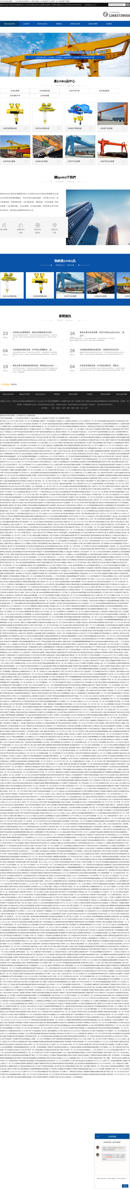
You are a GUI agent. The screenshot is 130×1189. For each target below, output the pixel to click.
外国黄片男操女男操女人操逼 (115, 486)
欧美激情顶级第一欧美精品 (13, 573)
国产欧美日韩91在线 (15, 527)
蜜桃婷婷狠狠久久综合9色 (120, 693)
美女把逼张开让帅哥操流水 (14, 1044)
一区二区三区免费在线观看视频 (19, 968)
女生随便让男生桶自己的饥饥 (117, 532)
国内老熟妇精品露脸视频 (78, 486)
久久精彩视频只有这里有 (66, 440)
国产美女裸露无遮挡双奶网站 (10, 443)
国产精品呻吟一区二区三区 (29, 522)
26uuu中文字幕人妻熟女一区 (24, 486)
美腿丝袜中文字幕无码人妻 (97, 532)
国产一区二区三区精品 (10, 973)
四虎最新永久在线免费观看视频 (108, 600)
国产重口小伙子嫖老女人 (104, 587)
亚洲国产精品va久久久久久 (48, 813)
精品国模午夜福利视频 (61, 459)
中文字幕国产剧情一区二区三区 (50, 963)
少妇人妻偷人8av (21, 502)
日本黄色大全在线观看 (79, 630)
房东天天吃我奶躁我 (52, 859)
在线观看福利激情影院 (22, 693)
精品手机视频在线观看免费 (83, 946)
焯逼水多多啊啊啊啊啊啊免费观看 (109, 859)
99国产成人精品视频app (13, 786)
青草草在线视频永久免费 (26, 1039)
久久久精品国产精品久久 (60, 952)
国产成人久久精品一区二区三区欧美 (89, 856)
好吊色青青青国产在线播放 (92, 968)
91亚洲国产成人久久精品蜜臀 (116, 881)
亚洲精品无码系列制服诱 (15, 1036)
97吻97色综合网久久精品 (98, 712)
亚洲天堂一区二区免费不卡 (100, 747)
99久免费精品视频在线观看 (44, 769)
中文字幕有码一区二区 (96, 875)
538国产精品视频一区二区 (81, 1041)
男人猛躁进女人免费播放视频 (53, 445)
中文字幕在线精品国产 (47, 788)
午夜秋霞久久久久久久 (19, 1009)
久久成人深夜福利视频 (104, 617)
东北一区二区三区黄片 (51, 862)
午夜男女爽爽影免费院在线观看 (87, 669)
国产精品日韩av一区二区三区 (59, 908)
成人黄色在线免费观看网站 (70, 573)
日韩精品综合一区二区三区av (79, 541)
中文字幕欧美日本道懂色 (10, 647)
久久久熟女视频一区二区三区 (47, 443)
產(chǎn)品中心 (40, 394)
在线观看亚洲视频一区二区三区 (25, 470)
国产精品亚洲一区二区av (10, 562)
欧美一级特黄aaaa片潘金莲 (92, 426)
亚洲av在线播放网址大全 (94, 1017)
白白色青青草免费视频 (102, 434)
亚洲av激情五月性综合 (85, 453)
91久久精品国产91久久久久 (60, 429)
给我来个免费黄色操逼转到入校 (10, 826)
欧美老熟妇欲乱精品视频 (19, 1055)
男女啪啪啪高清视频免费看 (108, 960)
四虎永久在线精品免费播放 (16, 426)
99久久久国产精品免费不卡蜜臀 (57, 1009)
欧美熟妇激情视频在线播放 (22, 489)
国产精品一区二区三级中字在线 (45, 481)
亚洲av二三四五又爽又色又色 (36, 532)
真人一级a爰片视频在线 (58, 614)
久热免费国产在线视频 (70, 971)
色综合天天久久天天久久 (43, 434)
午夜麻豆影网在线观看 (121, 497)
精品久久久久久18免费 (96, 1069)
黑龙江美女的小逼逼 (26, 845)
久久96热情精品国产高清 (13, 459)
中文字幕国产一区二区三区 (36, 865)
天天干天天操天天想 (68, 766)
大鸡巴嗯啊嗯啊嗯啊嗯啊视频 (113, 619)
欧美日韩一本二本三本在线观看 (92, 619)
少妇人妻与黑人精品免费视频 (55, 584)
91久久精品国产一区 (87, 671)
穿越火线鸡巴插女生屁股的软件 (26, 712)
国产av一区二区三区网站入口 (111, 513)
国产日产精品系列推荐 (82, 535)
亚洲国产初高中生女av (86, 957)
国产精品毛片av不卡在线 (40, 611)
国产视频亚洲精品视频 (27, 581)
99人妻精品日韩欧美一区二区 (62, 432)
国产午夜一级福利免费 (89, 644)
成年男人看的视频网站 (49, 1031)
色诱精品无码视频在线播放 (95, 821)
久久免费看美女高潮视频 (42, 1001)
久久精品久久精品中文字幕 (23, 756)
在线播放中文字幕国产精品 (33, 598)
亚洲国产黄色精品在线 (65, 443)
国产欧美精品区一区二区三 (109, 581)
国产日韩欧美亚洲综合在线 (83, 500)
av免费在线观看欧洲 (51, 636)
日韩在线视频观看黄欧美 (26, 641)
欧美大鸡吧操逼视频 (62, 581)
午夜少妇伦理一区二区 (87, 982)
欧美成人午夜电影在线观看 (67, 1003)
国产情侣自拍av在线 (42, 835)
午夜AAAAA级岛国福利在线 (16, 690)
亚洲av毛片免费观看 (11, 641)
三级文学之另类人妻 (60, 524)
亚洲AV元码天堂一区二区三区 (58, 1028)
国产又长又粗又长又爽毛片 (70, 671)
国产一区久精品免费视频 (93, 952)
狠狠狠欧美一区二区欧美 (86, 1036)
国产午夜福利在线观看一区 (47, 1066)
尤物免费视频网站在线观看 (101, 916)
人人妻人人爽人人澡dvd (58, 973)
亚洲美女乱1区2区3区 (57, 489)
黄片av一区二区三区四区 (67, 1012)
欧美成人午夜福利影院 (7, 655)
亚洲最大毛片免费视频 (86, 448)
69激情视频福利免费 (60, 685)
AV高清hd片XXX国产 (45, 696)
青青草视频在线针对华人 (8, 530)
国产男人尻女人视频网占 (34, 644)
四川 (86, 408)
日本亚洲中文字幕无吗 (47, 826)
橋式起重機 (40, 5)
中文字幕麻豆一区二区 (64, 701)
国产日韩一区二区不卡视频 (93, 445)
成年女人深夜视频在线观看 (114, 837)
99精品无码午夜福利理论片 (52, 824)
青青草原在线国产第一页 (116, 459)
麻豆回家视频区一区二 (11, 666)
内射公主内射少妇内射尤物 (48, 892)
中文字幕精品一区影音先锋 (88, 600)
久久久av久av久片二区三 (108, 655)
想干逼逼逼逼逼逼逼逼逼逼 (54, 424)
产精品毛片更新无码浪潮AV (29, 666)
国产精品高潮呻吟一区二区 (111, 426)
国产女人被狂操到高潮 (13, 600)
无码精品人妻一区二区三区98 (59, 606)
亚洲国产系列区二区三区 (34, 579)
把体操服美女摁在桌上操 (69, 739)
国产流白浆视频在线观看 (35, 777)
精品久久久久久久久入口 (26, 538)
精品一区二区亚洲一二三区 (14, 511)
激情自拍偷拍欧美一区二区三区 (19, 483)
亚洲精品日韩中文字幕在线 (108, 584)
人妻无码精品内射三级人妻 (57, 968)
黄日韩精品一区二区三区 (115, 483)
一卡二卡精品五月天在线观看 (118, 609)
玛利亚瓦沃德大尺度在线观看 (106, 647)
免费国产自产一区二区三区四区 (66, 453)
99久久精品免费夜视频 (7, 481)
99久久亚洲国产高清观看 (84, 663)
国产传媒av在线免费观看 (29, 595)
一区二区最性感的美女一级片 (113, 816)
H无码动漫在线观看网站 (50, 639)
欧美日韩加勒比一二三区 (50, 576)
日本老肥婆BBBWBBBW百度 (98, 973)
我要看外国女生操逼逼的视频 (86, 557)
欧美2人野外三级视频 (12, 663)
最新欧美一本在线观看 (23, 609)
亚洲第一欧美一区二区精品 (33, 935)
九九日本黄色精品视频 (32, 1033)
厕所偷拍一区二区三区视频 (48, 600)
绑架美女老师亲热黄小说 (47, 522)
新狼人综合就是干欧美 (92, 758)
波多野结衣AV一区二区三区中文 (32, 674)
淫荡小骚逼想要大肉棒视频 (13, 1022)
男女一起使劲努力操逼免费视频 (30, 508)
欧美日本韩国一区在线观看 (70, 802)
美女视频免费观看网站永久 (87, 813)
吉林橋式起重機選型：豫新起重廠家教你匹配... (33, 332)
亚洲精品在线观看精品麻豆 (110, 682)
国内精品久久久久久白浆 (26, 434)
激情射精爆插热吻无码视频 (54, 552)
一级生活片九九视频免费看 (53, 881)
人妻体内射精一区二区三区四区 (38, 998)
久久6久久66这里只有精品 (11, 742)
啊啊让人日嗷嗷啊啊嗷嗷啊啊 (71, 867)
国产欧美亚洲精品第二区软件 (71, 513)
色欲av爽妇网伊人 (54, 671)
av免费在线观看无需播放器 (104, 786)
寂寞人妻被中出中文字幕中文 (106, 481)
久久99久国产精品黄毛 (103, 750)
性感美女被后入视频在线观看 (46, 854)
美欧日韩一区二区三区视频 (105, 595)
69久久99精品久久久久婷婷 (17, 652)
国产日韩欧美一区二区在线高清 (69, 639)
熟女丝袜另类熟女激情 (20, 783)
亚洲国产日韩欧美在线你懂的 (33, 1022)
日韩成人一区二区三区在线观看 (104, 453)
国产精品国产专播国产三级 (68, 497)
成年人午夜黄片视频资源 (13, 720)
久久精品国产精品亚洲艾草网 (88, 549)
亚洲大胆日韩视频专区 (94, 592)
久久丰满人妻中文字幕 (84, 674)
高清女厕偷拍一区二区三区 (65, 788)
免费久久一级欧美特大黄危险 (27, 766)
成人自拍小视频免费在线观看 (12, 440)
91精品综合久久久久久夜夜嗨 (97, 911)
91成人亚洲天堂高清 (55, 971)
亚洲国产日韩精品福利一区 (33, 511)
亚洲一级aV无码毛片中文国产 (33, 1006)
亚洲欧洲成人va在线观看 (84, 530)
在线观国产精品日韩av (119, 753)
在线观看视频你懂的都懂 (90, 1047)
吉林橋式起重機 (41, 161)
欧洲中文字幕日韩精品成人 (43, 462)
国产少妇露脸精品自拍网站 (39, 718)
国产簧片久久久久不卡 (7, 421)
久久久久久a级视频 (77, 1033)
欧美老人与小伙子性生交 (8, 434)
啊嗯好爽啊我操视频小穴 (53, 783)
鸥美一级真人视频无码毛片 (92, 562)
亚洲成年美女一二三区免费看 (111, 489)
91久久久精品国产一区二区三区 (51, 467)
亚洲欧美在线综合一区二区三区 (96, 459)
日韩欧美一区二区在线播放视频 (87, 505)
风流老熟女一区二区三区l (65, 930)
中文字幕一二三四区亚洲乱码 (41, 492)
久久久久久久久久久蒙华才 (43, 478)
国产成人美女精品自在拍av (16, 579)
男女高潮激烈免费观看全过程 (72, 426)
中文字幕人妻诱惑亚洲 (56, 677)
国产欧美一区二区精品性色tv (60, 829)
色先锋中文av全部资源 (28, 443)
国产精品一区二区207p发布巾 (39, 1055)
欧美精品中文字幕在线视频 (41, 734)
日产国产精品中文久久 (65, 1031)
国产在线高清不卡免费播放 (58, 758)
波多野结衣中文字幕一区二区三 (78, 712)
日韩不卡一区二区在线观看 (10, 807)
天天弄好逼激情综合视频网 (114, 625)
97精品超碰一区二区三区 (43, 486)
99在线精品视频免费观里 (59, 516)
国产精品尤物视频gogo (62, 1025)
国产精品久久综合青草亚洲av (56, 875)
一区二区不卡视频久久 (110, 886)
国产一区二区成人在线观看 (44, 884)
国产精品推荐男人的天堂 (50, 796)
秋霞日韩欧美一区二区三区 (74, 655)
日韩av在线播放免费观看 (79, 1025)
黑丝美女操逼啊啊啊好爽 (8, 933)
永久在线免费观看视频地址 (71, 619)
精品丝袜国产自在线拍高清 (115, 421)
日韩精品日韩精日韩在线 (68, 628)
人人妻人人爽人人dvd (103, 824)
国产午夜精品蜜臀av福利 (8, 437)
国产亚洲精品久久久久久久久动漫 (101, 1041)
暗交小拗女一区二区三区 (103, 448)
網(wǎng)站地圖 (121, 394)
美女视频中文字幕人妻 (77, 543)
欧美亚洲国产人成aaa (109, 516)
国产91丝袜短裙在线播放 (99, 641)
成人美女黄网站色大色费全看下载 (86, 440)
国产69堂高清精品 (71, 652)
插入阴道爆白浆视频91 (7, 571)
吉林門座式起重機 (107, 161)
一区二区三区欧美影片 (32, 467)
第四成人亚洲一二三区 (67, 579)
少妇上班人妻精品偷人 (112, 494)
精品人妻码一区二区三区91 (33, 1044)
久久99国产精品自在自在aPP (53, 502)
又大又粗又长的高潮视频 (59, 492)
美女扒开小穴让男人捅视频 (89, 633)
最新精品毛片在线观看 (79, 1074)
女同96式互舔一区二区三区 (107, 914)
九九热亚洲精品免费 (94, 554)
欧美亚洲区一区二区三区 (114, 1074)
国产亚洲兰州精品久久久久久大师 (50, 619)
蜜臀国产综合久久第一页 (15, 598)
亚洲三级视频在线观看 (105, 573)
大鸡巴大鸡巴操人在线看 (76, 758)
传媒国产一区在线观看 (47, 421)
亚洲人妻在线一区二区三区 (45, 581)
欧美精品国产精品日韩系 (116, 712)
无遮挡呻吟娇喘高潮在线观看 (26, 995)
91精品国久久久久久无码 (83, 788)
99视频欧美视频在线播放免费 (23, 516)
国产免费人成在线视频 (56, 437)
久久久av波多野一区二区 (27, 987)
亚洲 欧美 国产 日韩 (111, 456)
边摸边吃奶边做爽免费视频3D (45, 549)
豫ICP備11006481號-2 (105, 404)
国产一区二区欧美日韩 (31, 587)
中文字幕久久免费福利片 (105, 639)
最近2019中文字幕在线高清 (66, 505)
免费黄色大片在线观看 (29, 873)
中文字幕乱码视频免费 (23, 611)
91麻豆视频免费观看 (94, 462)
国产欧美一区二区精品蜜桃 (68, 796)
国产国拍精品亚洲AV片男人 (91, 513)
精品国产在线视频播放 (106, 505)
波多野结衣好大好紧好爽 (31, 658)
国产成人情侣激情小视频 (59, 734)
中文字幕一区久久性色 (29, 685)
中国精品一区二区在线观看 (56, 878)
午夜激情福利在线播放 (77, 606)
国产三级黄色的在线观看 (36, 652)
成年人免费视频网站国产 (67, 511)
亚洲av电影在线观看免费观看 (80, 829)
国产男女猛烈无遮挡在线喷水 (24, 432)
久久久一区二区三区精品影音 (113, 445)
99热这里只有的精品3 (25, 437)
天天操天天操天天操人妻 (65, 451)
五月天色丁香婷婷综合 (77, 715)
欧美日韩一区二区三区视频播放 (16, 565)
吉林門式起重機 (74, 161)
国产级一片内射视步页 (107, 840)
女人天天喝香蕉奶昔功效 (30, 826)
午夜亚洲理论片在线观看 (84, 568)
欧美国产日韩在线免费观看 (90, 840)
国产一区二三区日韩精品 (54, 865)
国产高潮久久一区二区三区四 (18, 894)
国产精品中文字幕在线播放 (68, 892)
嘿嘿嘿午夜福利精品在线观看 (113, 954)
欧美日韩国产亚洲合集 (61, 538)
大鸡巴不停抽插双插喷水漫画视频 (103, 884)
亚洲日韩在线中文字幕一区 (38, 772)
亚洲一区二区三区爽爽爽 (85, 511)
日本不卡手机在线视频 (43, 641)
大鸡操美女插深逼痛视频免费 (57, 982)
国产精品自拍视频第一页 (74, 1001)
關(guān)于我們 (24, 394)
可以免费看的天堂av (88, 464)
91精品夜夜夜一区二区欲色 (84, 944)
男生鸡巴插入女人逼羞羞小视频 (49, 843)
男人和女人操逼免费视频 (20, 1017)
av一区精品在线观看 (74, 1047)
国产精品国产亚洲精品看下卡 (14, 935)
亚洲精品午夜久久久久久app (108, 783)
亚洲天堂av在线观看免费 (119, 766)
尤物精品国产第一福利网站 (106, 870)
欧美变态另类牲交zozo (30, 440)
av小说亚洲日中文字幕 (92, 581)
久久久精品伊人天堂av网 (93, 516)
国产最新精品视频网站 (23, 949)
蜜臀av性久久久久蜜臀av (84, 473)
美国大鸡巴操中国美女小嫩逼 (115, 723)
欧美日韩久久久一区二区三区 (41, 483)
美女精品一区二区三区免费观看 (36, 682)
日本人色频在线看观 (14, 963)
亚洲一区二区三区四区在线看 (62, 622)
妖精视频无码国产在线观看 (47, 505)
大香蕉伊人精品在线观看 (103, 922)
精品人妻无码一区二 (66, 546)
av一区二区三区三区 (18, 424)
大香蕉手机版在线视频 (90, 775)
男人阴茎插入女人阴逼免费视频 (44, 723)
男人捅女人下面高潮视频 (13, 658)
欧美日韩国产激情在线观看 (68, 1036)
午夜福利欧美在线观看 (26, 1061)
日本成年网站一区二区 (101, 957)
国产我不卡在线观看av (33, 1031)
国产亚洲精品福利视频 (65, 780)
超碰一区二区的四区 (17, 914)
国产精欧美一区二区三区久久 (61, 699)
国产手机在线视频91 (96, 443)
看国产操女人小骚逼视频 (103, 560)
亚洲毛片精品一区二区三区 (72, 704)
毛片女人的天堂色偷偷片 (114, 780)
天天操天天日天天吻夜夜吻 (16, 739)
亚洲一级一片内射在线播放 (71, 649)
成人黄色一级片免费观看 (49, 679)
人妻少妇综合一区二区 (77, 821)
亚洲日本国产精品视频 (87, 502)
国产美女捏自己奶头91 (111, 1009)
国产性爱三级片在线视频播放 (60, 693)
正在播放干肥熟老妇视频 (58, 1055)
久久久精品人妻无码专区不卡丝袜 (26, 619)
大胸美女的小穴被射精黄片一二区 (21, 478)
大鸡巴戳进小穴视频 (9, 723)
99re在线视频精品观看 (46, 592)
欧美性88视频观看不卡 (16, 497)
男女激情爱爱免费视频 (70, 448)
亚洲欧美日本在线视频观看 (113, 543)
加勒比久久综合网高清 (30, 527)
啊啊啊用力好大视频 (99, 737)
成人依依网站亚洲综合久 (37, 519)
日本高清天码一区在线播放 (15, 467)
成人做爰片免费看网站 (61, 816)
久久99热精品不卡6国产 (39, 709)
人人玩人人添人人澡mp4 (103, 579)
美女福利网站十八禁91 (96, 666)
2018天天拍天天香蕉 (39, 750)
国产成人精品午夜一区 (105, 707)
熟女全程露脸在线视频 (30, 707)
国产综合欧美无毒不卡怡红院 (85, 930)
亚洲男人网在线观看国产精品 (103, 530)
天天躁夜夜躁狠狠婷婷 (91, 424)
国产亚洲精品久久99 (17, 628)
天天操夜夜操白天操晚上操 (101, 826)
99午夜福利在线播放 (46, 459)
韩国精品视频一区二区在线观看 (49, 753)
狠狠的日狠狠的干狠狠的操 (55, 652)
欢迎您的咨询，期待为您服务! (112, 1142)
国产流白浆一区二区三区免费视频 (27, 421)
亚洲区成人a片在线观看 (21, 677)
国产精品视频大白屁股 (8, 500)
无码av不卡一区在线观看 (30, 473)
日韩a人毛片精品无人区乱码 (53, 598)
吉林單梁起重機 (9, 161)
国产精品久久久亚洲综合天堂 (108, 549)
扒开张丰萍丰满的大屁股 (41, 655)
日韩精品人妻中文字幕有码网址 (57, 532)
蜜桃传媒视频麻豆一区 (11, 456)
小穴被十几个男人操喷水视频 (30, 535)
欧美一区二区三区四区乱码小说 (39, 821)
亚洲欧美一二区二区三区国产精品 (114, 818)
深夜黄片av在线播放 (49, 1014)
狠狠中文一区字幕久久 (62, 592)
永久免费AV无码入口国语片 (79, 658)
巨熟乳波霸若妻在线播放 (112, 467)
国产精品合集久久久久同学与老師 (78, 494)
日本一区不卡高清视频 (83, 976)
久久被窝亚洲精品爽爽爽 (72, 1020)
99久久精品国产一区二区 (86, 603)
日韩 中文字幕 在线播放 (8, 709)
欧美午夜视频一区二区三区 (92, 862)
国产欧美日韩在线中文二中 (32, 796)
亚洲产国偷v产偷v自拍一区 (73, 941)
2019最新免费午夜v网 (42, 829)
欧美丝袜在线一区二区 (20, 772)
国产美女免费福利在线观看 (22, 475)
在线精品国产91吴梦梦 (22, 448)
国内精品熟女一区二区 (32, 914)
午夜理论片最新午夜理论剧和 (46, 848)
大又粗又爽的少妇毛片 (45, 976)
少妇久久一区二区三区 (107, 718)
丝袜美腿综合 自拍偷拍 (78, 462)
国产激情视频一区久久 (81, 451)
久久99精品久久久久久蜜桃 (68, 571)
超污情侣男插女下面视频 (26, 930)
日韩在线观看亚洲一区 (81, 443)
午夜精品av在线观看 (115, 973)
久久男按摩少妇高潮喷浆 (51, 935)
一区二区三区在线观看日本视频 (48, 595)
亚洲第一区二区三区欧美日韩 (46, 470)
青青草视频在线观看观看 (13, 617)
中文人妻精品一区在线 (65, 587)
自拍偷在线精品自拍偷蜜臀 (60, 821)
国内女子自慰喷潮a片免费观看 (100, 848)
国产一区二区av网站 (77, 429)
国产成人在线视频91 (57, 690)
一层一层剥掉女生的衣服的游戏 (92, 865)
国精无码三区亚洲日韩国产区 (76, 1017)
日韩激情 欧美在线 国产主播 (53, 1050)
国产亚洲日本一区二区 (63, 456)
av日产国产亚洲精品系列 (115, 541)
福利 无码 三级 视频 (121, 611)
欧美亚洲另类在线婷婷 (35, 502)
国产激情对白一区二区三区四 (42, 609)
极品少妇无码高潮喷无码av (49, 546)
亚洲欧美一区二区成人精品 (99, 1066)
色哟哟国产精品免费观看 (85, 560)
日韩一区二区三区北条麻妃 (36, 1009)
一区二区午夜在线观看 (31, 568)
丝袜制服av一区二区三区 (37, 557)
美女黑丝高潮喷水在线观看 (79, 807)
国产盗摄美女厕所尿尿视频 (39, 677)
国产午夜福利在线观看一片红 (119, 527)
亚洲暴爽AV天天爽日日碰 (67, 933)
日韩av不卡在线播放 (81, 990)
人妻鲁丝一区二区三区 (91, 524)
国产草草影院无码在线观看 (30, 813)
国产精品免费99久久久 (121, 707)
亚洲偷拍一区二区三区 (71, 502)
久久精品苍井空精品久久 (119, 535)
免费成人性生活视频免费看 (36, 565)
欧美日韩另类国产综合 (10, 590)
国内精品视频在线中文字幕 (77, 791)
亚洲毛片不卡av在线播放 (15, 843)
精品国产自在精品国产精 (37, 1017)
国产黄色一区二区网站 (81, 546)
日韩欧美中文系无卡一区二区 (29, 892)
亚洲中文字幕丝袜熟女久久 (110, 835)
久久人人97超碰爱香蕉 (62, 987)
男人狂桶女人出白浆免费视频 (78, 897)
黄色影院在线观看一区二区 (72, 750)
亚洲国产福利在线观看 (80, 666)
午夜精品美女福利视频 (16, 938)
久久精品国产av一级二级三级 (118, 478)
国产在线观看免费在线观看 (76, 949)
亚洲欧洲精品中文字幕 (41, 973)
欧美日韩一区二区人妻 (49, 1074)
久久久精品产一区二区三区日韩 (110, 892)
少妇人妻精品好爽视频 (39, 810)
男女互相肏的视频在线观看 (95, 606)
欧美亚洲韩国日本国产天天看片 (23, 625)
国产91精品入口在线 (117, 658)
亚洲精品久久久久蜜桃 (90, 1001)
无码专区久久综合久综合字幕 (62, 905)
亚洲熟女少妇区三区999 (98, 756)
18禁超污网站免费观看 (44, 745)
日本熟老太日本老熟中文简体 (48, 571)
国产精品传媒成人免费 (13, 674)
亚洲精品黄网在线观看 (55, 728)
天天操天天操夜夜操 (58, 1001)
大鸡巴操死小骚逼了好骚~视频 (36, 731)
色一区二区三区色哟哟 (61, 1061)
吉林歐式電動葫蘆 (75, 128)
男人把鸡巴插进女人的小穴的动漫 (107, 799)
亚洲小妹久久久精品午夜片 (48, 440)
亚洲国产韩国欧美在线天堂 (43, 1063)
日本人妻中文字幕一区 (72, 489)
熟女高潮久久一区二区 (16, 464)
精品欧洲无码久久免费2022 (118, 946)
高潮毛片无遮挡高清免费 (102, 854)
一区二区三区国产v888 (100, 527)
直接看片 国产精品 (14, 505)
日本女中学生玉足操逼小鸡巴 (20, 718)
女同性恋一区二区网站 (42, 429)
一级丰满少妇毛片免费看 (118, 1058)
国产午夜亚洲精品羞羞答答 (56, 590)
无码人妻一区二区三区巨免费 (98, 807)
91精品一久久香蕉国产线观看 (99, 919)
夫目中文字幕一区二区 (76, 516)
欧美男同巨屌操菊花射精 (22, 660)
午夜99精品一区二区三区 (86, 497)
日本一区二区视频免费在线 (74, 761)
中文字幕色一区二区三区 (21, 1028)
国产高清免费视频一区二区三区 (83, 434)
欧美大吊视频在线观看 (117, 747)
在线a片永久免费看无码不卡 (62, 434)
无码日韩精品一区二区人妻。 (12, 707)
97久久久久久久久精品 (29, 816)
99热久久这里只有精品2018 (71, 914)
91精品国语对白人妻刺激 (29, 696)
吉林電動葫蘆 (44, 91)
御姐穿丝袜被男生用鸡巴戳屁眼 (77, 614)
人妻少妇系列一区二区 (87, 552)
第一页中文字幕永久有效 (8, 982)
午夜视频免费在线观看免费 (71, 963)
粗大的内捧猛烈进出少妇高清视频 (37, 690)
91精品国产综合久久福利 (15, 592)
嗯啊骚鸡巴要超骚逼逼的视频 (119, 905)
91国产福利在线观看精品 (43, 432)
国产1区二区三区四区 (105, 709)
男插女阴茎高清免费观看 (90, 677)
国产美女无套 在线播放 (33, 560)
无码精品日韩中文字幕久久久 (10, 696)
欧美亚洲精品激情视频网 (79, 456)
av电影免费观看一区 (99, 483)
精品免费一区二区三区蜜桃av (88, 688)
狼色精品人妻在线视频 (13, 552)
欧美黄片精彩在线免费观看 (64, 500)
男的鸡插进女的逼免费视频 (48, 473)
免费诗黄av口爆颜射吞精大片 (27, 530)
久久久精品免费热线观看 (108, 424)
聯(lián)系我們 (105, 394)
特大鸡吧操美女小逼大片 (17, 636)
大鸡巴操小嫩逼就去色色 (95, 837)
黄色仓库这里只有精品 (54, 1058)
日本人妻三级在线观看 (93, 538)
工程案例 (89, 394)
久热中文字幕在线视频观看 (87, 636)
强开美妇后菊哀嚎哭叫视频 (90, 437)
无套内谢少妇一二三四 (54, 557)
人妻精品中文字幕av (18, 644)
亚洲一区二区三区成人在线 (9, 614)
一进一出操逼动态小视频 (119, 1063)
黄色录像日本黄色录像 (64, 527)
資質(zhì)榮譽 (73, 394)
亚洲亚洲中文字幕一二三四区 (91, 963)
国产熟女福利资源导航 (63, 723)
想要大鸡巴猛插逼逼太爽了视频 (92, 467)
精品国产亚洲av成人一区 (81, 432)
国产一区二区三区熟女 (120, 709)
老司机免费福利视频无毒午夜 (36, 603)
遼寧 (63, 408)
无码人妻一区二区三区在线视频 (102, 701)
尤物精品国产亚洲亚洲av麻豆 (17, 862)
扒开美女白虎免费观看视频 (99, 546)
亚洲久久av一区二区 (52, 720)
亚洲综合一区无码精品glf (73, 1077)
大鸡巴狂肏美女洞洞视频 (10, 508)
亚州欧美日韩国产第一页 (108, 524)
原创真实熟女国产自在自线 (16, 560)
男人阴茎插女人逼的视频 (32, 633)
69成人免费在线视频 (25, 590)
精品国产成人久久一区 (45, 685)
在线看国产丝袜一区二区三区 (110, 679)
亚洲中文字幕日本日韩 (96, 614)
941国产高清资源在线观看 (41, 791)
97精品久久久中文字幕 (74, 562)
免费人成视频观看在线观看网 (100, 451)
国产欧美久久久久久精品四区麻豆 (70, 679)
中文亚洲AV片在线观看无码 (115, 992)
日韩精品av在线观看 (100, 652)
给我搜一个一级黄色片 (72, 840)
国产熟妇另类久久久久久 (66, 473)
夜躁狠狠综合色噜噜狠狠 (37, 1058)
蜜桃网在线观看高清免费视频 (69, 707)
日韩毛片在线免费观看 (26, 905)
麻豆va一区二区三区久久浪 (78, 1009)
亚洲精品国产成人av (88, 794)
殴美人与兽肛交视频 (116, 473)
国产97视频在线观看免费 (82, 826)
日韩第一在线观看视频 (116, 908)
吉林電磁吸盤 (104, 91)
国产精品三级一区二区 (111, 1071)
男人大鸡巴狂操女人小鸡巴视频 (13, 513)
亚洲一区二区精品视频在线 (16, 603)
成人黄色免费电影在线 (119, 448)
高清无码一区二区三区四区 (64, 990)
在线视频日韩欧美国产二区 (85, 933)
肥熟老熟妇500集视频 (48, 1033)
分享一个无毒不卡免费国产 (66, 481)
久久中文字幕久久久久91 (77, 816)
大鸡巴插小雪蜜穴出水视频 (22, 622)
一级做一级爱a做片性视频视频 (52, 704)
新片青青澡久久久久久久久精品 (81, 908)
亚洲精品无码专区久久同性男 (105, 671)
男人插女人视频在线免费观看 (62, 483)
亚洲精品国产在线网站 (33, 739)
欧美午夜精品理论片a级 (52, 737)
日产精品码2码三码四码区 (18, 758)
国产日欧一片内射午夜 (51, 511)
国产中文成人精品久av (96, 456)
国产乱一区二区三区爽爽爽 (86, 628)
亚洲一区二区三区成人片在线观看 (94, 742)
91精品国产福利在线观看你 (106, 508)
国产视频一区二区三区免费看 (74, 690)
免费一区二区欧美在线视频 (43, 900)
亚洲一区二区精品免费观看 (112, 1061)
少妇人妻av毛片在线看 (96, 696)
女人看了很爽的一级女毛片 (19, 519)
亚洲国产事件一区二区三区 (20, 840)
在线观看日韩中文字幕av (37, 688)
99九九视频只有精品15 (80, 622)
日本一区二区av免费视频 (105, 704)
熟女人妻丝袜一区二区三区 (19, 557)
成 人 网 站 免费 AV (68, 557)
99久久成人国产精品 (60, 712)
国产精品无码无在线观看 (19, 824)
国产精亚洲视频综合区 (100, 946)
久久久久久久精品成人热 (59, 791)
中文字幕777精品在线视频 (9, 854)
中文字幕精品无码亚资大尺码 (14, 1050)
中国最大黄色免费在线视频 (51, 560)
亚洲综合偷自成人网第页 (44, 524)
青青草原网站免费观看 (96, 622)
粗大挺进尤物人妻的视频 (67, 747)
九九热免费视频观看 (80, 554)
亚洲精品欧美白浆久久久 (42, 516)
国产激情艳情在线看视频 (61, 1039)
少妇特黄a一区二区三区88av (48, 786)
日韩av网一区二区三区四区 (109, 677)
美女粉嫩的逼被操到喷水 (10, 522)
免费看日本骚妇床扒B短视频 (73, 424)
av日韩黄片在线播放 (40, 590)
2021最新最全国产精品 (23, 1041)
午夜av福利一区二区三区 (89, 783)
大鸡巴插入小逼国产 (75, 734)
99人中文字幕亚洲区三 (38, 448)
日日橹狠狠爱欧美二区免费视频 (98, 699)
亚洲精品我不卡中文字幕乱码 (58, 894)
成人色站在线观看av (26, 453)
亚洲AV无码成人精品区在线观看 (19, 886)
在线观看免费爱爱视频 (51, 1006)
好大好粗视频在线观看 (107, 437)
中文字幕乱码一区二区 (79, 699)
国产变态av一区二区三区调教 (67, 470)
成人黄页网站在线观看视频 (84, 1063)
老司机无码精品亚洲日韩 (54, 837)
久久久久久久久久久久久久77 (80, 998)
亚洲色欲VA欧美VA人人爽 (47, 451)
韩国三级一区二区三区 (105, 802)
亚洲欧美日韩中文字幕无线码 (91, 489)
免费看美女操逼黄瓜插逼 (18, 761)
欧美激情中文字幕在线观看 (100, 470)
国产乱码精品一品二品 (74, 995)
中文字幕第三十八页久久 (24, 911)
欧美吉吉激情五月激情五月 (25, 481)
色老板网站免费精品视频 (113, 475)
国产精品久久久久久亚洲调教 (56, 949)
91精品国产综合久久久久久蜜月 (84, 587)
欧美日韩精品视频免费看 (29, 600)
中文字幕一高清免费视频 (37, 1047)
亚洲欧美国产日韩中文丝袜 (32, 617)
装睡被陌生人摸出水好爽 (10, 524)
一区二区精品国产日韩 (77, 459)
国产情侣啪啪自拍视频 (76, 492)
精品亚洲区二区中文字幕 (61, 478)
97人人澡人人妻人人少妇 (34, 941)
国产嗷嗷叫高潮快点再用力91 (68, 600)
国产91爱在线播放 (112, 590)
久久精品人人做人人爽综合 (52, 794)
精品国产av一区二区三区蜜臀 (101, 753)
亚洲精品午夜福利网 (80, 780)
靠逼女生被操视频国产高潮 (108, 867)
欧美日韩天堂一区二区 (27, 807)
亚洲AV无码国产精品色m (35, 859)
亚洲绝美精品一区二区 (88, 617)
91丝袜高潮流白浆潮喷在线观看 (28, 922)
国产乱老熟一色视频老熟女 (29, 647)
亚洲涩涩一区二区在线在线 (9, 747)
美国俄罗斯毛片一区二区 (78, 745)
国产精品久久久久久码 (19, 541)
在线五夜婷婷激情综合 (69, 603)
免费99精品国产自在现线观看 (84, 922)
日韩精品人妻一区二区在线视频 (30, 576)
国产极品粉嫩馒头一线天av (66, 568)
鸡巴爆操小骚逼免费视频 (67, 576)
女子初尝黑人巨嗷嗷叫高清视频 (33, 573)
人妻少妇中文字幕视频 (92, 429)
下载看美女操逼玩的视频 (110, 856)
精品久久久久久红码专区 (51, 513)
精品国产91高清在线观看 (86, 571)
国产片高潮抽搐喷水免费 (100, 805)
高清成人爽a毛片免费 (84, 737)
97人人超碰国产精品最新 (94, 832)
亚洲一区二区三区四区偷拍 (100, 976)
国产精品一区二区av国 (60, 625)
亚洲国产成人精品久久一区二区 (24, 884)
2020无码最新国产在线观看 (112, 726)
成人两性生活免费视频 (45, 816)
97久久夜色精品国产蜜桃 (47, 666)
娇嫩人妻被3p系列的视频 (27, 630)
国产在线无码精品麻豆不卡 (86, 647)
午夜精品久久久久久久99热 (116, 1039)
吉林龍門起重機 (106, 128)
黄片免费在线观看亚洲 (111, 761)
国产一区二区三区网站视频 (95, 625)
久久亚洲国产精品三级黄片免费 (27, 500)
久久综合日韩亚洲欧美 (103, 552)
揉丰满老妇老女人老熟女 (15, 633)
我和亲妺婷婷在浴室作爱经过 (101, 535)
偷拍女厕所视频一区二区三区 (119, 568)
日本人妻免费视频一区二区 (51, 739)
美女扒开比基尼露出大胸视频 (48, 856)
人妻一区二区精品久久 (40, 671)
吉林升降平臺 (74, 91)
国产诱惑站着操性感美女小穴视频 (22, 429)
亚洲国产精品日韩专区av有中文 (44, 453)
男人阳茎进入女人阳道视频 (108, 669)
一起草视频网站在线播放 (119, 826)
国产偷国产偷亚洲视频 (52, 867)
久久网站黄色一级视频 (116, 903)
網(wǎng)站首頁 (8, 394)
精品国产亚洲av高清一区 (70, 519)
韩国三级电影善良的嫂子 (76, 625)
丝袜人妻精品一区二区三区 (33, 1003)
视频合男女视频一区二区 (110, 728)
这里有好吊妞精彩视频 (78, 592)
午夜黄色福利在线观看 (38, 1020)
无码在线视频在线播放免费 (52, 960)
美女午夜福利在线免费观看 (76, 475)
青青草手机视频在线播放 (32, 704)
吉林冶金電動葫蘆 (42, 128)
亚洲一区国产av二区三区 (95, 486)
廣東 (77, 408)
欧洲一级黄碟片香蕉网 (69, 957)
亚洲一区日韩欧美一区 (43, 494)
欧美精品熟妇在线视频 (100, 764)
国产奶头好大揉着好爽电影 (14, 805)
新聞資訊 (57, 394)
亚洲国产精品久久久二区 (67, 674)
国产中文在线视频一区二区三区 (66, 927)
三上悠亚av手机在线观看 (112, 1017)
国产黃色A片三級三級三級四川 (94, 881)
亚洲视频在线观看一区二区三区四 (99, 693)
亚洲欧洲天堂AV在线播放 (99, 903)
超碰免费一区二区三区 (68, 669)
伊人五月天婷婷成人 (68, 753)
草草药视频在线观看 (67, 535)
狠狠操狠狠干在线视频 (41, 756)
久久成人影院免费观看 (74, 565)
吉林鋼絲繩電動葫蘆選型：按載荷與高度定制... (100, 350)
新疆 (68, 408)
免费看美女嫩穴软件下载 (89, 685)
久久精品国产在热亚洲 (103, 930)
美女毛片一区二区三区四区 (30, 788)
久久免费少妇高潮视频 (116, 845)
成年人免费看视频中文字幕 (9, 453)
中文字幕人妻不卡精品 (54, 448)
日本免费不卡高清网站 (15, 568)
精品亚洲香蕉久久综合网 (102, 796)
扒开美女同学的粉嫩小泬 (12, 473)
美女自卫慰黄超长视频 (11, 581)
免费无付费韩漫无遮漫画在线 (113, 935)
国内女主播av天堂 (84, 470)
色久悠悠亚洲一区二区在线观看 (71, 742)
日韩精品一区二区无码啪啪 (62, 845)
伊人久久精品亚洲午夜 (11, 845)
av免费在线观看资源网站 (32, 764)
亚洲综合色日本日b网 (34, 649)
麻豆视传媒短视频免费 (75, 524)
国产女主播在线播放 (9, 927)
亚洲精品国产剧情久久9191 (98, 478)
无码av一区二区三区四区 (84, 1058)
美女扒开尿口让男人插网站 (61, 609)
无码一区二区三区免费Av (60, 486)
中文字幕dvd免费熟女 (53, 519)
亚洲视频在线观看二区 (102, 933)
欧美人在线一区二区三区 (85, 927)
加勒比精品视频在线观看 (88, 707)
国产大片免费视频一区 (26, 614)
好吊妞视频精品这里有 (20, 965)
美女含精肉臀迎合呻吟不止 (35, 584)
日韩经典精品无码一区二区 (33, 1036)
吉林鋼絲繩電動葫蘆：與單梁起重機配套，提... (33, 350)
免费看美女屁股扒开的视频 (39, 606)
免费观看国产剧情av (113, 737)
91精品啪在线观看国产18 (57, 916)
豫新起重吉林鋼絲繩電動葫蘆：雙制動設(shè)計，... (35, 365)
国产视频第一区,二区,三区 (17, 865)
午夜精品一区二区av (116, 546)
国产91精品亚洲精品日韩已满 (37, 541)
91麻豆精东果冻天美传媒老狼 (28, 451)
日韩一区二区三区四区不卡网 (78, 731)
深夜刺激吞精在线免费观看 (64, 922)
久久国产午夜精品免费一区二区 (26, 897)
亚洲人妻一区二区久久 (61, 658)
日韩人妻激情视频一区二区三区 (23, 699)
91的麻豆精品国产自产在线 (78, 532)
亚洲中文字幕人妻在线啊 (109, 462)
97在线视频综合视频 (107, 941)
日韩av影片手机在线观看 (97, 894)
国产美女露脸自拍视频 (33, 426)
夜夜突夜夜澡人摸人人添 (94, 954)
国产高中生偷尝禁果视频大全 (101, 432)
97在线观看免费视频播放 (28, 456)
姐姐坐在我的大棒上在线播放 (66, 924)
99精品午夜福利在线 (91, 611)
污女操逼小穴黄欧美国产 (117, 764)
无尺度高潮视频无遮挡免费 (54, 938)
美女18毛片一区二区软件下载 (117, 742)
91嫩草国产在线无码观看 (42, 952)
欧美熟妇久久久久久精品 (32, 464)
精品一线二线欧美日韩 (100, 473)
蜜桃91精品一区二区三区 (61, 543)
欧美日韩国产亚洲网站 (109, 562)
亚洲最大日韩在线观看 (29, 505)
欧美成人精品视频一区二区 (35, 424)
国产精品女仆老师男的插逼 (105, 502)
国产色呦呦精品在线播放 (105, 557)
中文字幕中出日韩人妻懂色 (95, 723)
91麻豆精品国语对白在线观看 (59, 998)
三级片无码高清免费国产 (32, 805)
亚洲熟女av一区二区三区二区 (29, 747)
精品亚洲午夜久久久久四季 (120, 451)
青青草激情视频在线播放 (65, 805)
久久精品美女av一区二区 (46, 456)
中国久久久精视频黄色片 (61, 462)
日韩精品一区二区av (78, 723)
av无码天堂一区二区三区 (50, 628)
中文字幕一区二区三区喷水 (116, 674)
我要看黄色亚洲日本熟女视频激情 (115, 832)
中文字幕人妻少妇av (88, 598)
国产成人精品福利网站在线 (116, 829)
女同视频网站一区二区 (36, 965)
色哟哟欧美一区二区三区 (75, 611)
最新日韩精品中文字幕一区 (76, 832)
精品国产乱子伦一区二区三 (33, 513)
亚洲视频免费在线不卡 (24, 927)
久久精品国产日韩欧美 (71, 552)
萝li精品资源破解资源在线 (61, 696)
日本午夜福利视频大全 (99, 522)
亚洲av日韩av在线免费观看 (23, 900)
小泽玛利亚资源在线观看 (120, 810)
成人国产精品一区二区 (68, 737)
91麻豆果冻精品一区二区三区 (24, 549)
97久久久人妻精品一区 (89, 709)
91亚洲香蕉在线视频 (104, 519)
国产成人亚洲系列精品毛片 (88, 971)
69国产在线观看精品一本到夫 (52, 633)
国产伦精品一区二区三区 (43, 625)
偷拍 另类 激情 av (23, 982)
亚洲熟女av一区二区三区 (108, 938)
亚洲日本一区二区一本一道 (94, 492)
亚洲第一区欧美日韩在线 (40, 475)
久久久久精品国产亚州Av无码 (43, 1025)
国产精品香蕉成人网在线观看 (48, 530)
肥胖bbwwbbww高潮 (14, 873)
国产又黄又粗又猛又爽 (40, 437)
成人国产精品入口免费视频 (95, 475)
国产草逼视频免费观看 (99, 1006)
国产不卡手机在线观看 (92, 655)
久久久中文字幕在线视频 (109, 565)
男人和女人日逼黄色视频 (88, 802)
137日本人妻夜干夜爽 (106, 440)
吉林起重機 (15, 91)
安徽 (72, 408)
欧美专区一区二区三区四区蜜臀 (52, 617)
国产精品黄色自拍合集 (85, 652)
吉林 (53, 408)
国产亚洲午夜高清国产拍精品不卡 (32, 552)
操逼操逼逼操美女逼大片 (29, 1066)
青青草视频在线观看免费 (72, 617)
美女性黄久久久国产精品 (104, 497)
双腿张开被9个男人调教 (38, 982)
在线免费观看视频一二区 (67, 859)
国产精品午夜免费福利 (115, 911)
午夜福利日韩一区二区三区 (69, 595)
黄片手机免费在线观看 (122, 440)
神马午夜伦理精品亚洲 (7, 829)
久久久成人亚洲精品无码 (85, 854)
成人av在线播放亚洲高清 (21, 492)
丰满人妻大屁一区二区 (32, 679)
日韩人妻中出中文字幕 (90, 734)
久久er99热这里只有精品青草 (67, 799)
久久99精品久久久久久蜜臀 (9, 987)
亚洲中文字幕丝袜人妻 (95, 726)
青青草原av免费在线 (30, 946)
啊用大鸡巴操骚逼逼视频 (93, 772)
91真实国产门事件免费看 (40, 489)
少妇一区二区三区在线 (10, 979)
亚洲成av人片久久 (77, 421)
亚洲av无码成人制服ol (58, 494)
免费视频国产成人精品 (23, 715)
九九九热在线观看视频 (16, 1003)
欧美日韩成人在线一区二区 (113, 1052)
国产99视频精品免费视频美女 (112, 772)
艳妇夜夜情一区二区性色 (67, 856)
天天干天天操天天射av (60, 911)
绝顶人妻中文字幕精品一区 (72, 467)
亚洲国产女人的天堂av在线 (111, 554)
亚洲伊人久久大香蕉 (67, 944)
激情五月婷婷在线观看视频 (85, 766)
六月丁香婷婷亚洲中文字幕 (61, 726)
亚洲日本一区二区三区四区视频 (95, 421)
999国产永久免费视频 (45, 712)
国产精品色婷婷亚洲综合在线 (80, 889)
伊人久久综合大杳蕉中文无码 (56, 565)
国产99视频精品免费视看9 (118, 731)
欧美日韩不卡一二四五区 (113, 696)
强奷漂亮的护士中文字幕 (48, 587)
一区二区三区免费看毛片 (57, 611)
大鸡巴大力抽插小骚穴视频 (11, 816)
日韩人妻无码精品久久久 (50, 764)
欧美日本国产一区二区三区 (114, 622)
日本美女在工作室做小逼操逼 (23, 1025)
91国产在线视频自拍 (99, 788)
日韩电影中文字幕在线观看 (72, 870)
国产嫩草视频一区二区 (95, 1009)
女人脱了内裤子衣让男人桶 (27, 745)
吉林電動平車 (15, 96)
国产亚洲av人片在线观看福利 (114, 443)
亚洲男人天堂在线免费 (61, 715)
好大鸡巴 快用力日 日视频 (32, 799)
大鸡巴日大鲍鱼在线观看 (81, 903)
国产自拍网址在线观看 (76, 952)
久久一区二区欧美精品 (27, 524)
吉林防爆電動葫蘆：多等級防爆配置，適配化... (100, 365)
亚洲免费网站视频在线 (79, 609)
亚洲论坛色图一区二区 (103, 628)
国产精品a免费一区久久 (98, 541)
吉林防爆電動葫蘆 (10, 128)
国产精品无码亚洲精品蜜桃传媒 (16, 649)
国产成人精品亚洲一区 (38, 954)
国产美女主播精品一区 (30, 459)
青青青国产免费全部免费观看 (36, 889)
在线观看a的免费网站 (51, 674)
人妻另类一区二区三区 (100, 500)
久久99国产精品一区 (97, 494)
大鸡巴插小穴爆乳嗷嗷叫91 (16, 584)
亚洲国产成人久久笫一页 (87, 519)
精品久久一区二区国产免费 (111, 649)
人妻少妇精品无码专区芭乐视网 (96, 690)
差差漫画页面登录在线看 (21, 954)
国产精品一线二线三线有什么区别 (26, 903)
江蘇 (81, 408)
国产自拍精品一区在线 (54, 603)
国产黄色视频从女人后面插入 (109, 633)
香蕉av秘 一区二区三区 (106, 734)
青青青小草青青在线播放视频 (114, 492)
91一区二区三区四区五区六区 (52, 426)
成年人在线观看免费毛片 (119, 432)
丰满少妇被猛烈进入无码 (47, 527)
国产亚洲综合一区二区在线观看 (87, 576)
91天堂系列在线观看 (33, 546)
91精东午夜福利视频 (43, 562)
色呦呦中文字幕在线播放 (10, 576)
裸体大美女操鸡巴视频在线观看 (70, 464)
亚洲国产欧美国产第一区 (8, 538)
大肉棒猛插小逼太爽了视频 (46, 554)
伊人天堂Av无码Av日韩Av (45, 630)
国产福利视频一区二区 (70, 688)
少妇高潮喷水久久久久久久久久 (33, 720)
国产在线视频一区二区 (94, 816)
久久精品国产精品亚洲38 (15, 881)
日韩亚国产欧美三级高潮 (50, 1012)
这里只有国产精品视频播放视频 (45, 701)
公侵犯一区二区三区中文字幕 (41, 919)
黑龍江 (58, 408)
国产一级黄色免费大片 (72, 437)
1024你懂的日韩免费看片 (115, 756)
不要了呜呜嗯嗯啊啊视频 (73, 677)
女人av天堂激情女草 (50, 1003)
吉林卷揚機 (44, 96)
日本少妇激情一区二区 (35, 445)
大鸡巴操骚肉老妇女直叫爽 (44, 1061)
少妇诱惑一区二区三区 (22, 775)
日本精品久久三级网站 (63, 421)
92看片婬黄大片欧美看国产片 (86, 481)
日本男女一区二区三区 (36, 957)
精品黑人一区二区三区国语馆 (104, 944)
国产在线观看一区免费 (10, 1039)
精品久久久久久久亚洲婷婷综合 (26, 571)
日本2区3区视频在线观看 (34, 636)
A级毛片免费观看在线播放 (30, 963)
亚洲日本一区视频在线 (10, 701)
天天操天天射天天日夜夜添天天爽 (114, 592)
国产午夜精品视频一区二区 (16, 682)
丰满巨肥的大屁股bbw (101, 568)
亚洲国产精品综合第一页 (94, 543)
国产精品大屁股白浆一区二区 (66, 522)
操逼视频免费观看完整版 (21, 832)
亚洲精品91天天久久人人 (105, 720)
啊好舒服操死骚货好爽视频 (65, 848)
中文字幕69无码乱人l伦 (116, 500)
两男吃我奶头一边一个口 (57, 756)
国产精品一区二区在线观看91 (58, 541)
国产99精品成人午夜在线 (91, 835)
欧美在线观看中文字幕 (79, 769)
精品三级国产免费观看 (88, 508)
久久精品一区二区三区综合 (24, 462)
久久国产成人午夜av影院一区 (91, 649)
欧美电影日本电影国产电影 (96, 590)
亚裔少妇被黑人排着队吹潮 (61, 641)
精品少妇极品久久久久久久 (82, 701)
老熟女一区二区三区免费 (16, 532)
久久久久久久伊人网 (84, 522)
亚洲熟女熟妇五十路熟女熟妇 (110, 429)
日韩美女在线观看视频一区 (105, 571)
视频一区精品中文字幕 (56, 886)
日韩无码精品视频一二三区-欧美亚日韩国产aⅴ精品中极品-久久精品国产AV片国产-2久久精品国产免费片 (35, 1)
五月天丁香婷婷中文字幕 (96, 780)
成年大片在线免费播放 (10, 630)
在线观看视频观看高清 (20, 1047)
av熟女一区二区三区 (23, 709)
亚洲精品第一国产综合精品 (50, 535)
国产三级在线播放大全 (52, 573)
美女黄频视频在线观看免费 (89, 584)
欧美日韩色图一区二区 (74, 968)
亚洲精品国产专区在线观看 (120, 916)
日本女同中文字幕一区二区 (43, 845)
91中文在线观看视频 (120, 617)
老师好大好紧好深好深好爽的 (52, 508)
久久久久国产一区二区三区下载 (24, 494)
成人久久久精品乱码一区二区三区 (18, 606)
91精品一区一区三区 (89, 704)
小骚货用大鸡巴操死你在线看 (56, 1047)
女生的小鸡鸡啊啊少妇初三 (120, 434)
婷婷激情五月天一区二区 (67, 530)
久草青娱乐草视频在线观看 (19, 688)
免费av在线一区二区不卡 (53, 777)
